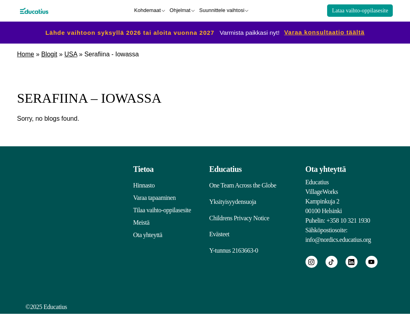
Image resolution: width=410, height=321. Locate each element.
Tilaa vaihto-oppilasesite (162, 209)
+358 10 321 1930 (348, 219)
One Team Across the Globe (242, 184)
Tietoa (143, 168)
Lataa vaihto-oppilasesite (360, 10)
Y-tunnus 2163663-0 (233, 254)
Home (25, 53)
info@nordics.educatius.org (338, 238)
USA (70, 53)
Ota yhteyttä (148, 234)
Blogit (49, 53)
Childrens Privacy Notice (239, 219)
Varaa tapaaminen (154, 196)
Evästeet (219, 237)
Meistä (141, 221)
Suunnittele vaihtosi (222, 10)
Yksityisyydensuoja (232, 202)
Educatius (225, 168)
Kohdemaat (147, 10)
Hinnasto (144, 184)
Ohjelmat (180, 10)
